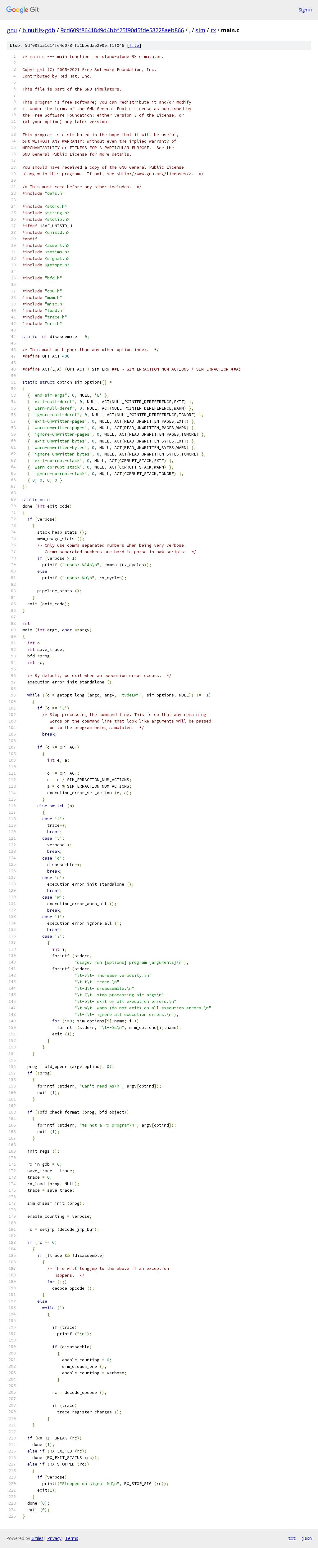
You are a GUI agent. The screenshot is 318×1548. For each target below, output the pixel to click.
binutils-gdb (38, 30)
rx (213, 30)
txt (292, 1538)
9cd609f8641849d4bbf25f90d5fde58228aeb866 (122, 30)
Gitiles (37, 1538)
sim (200, 30)
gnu (12, 30)
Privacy (54, 1538)
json (307, 1538)
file (134, 45)
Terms (71, 1538)
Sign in (305, 10)
